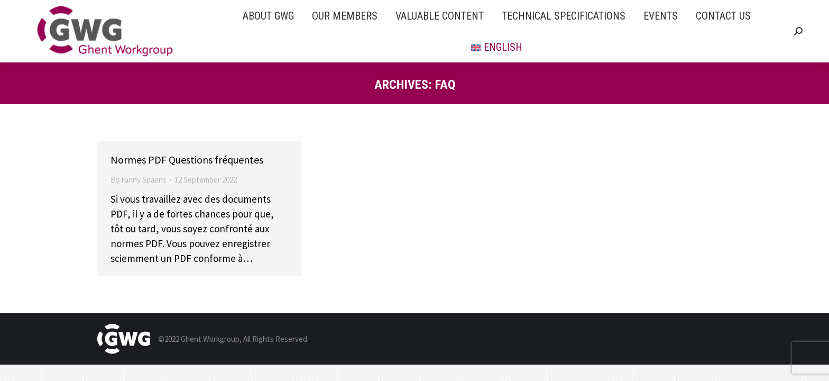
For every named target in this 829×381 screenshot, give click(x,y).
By (138, 180)
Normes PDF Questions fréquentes (186, 159)
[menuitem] (268, 15)
